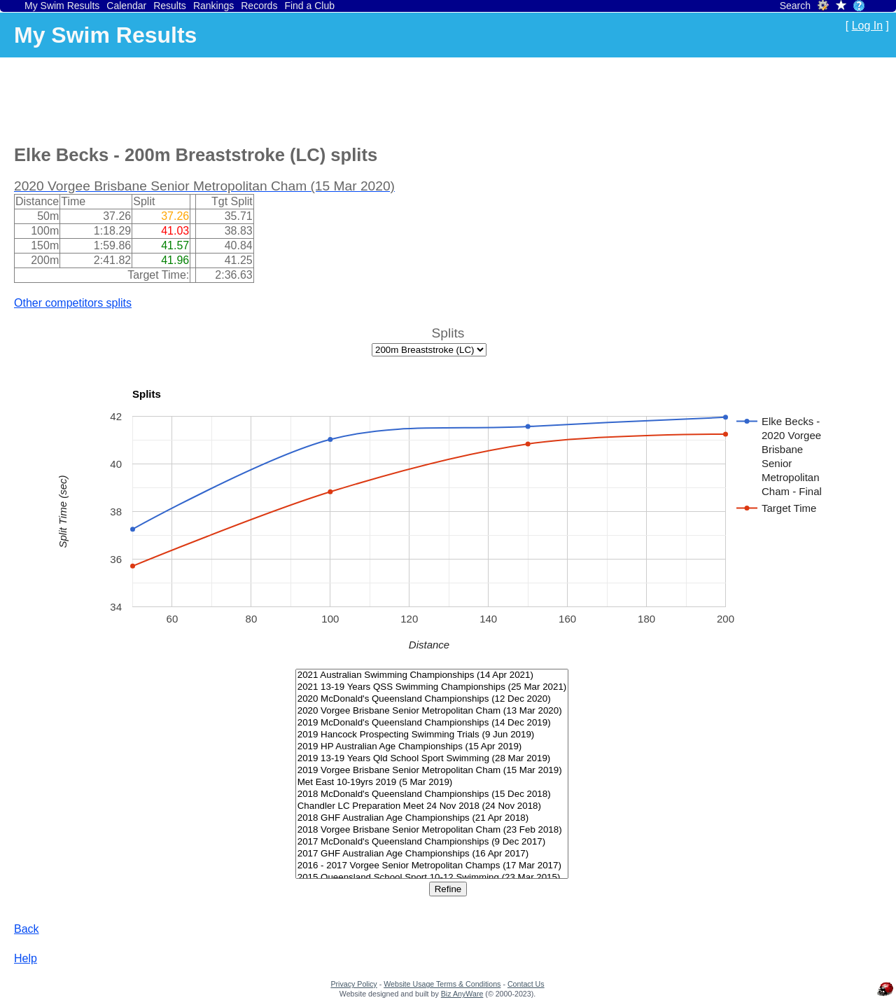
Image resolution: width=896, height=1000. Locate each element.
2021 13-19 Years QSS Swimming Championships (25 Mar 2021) (432, 687)
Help (25, 958)
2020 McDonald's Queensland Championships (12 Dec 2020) (432, 699)
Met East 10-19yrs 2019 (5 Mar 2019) (432, 783)
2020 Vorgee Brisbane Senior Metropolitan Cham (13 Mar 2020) (432, 711)
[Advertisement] (269, 98)
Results (169, 5)
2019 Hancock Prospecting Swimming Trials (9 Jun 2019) (432, 735)
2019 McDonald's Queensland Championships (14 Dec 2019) (432, 723)
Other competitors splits (73, 303)
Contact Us (526, 984)
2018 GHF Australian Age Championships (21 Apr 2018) (432, 818)
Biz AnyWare (462, 993)
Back (26, 929)
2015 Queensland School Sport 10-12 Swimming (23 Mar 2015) (432, 878)
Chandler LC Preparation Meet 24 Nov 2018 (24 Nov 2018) (432, 806)
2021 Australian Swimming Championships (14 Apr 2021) (432, 675)
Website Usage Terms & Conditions (442, 984)
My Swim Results (61, 5)
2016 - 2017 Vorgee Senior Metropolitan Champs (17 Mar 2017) (432, 866)
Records (259, 5)
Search (795, 5)
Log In (867, 26)
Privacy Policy (353, 984)
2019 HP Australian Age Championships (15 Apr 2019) (432, 747)
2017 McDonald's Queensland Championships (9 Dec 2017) (432, 842)
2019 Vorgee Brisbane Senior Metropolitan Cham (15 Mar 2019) (432, 771)
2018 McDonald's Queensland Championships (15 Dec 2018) (432, 794)
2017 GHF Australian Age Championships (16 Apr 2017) (432, 854)
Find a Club (309, 5)
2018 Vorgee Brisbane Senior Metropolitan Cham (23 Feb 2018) (432, 830)
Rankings (213, 5)
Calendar (126, 5)
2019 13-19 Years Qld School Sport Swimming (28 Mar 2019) (432, 759)
